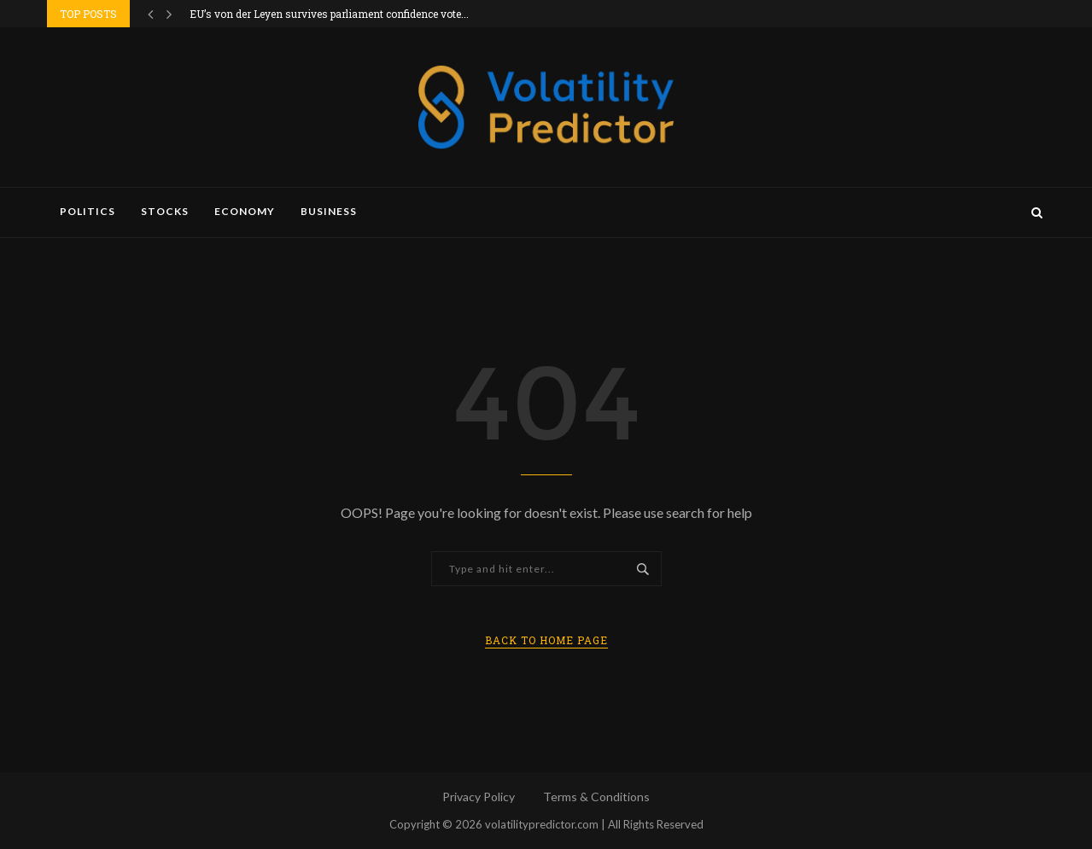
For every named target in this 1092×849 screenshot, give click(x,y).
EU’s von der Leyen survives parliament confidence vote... (329, 13)
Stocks (165, 211)
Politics (87, 211)
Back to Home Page (546, 640)
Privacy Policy (478, 796)
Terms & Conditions (596, 796)
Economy (244, 211)
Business (329, 211)
